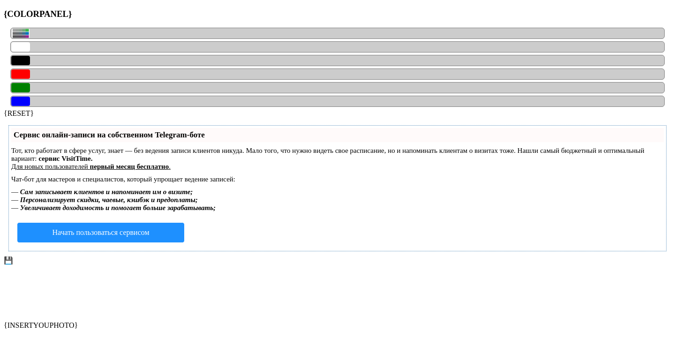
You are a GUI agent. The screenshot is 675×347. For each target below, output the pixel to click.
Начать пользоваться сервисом (100, 232)
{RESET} (19, 113)
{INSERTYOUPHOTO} (41, 325)
